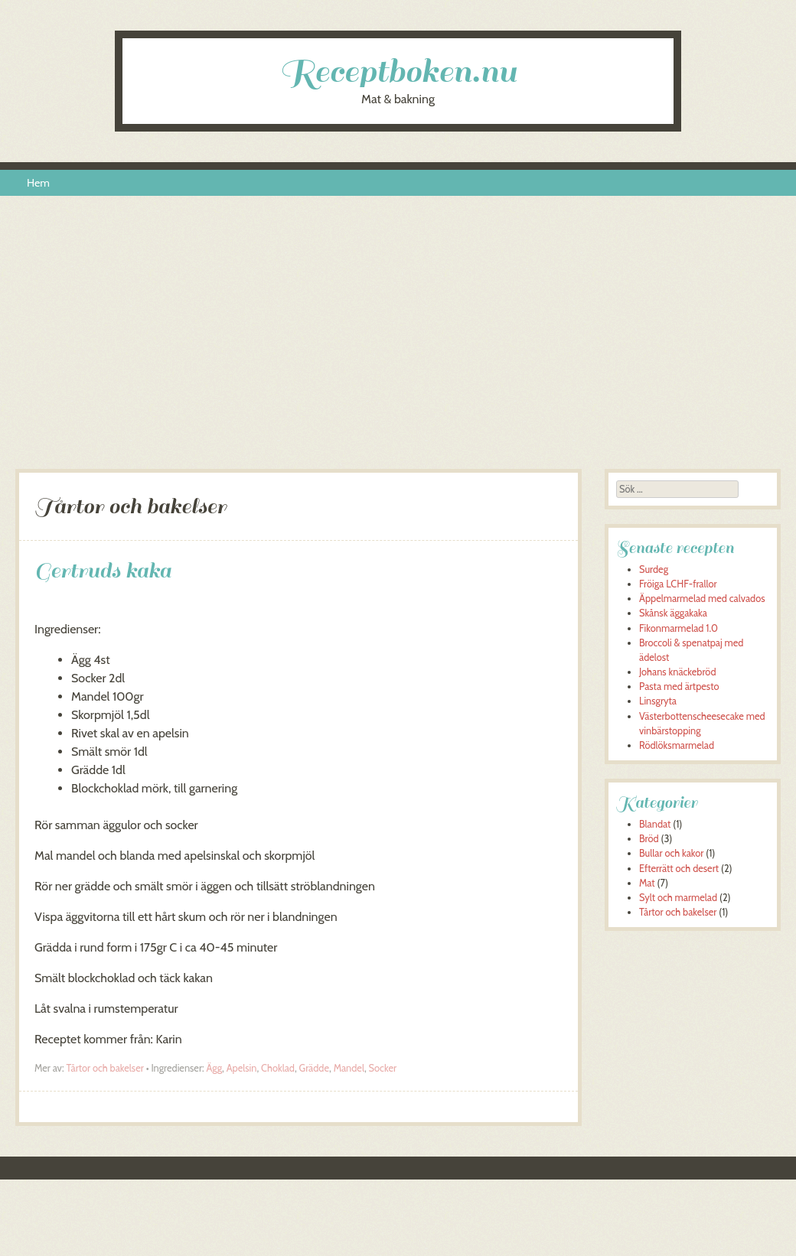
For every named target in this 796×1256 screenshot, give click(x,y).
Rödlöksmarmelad (676, 745)
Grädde (314, 1068)
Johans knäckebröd (677, 672)
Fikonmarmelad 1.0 (678, 628)
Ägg (215, 1068)
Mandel (349, 1068)
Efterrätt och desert (679, 868)
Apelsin (242, 1068)
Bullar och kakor (671, 853)
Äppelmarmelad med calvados (702, 598)
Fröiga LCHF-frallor (678, 584)
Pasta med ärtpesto (679, 686)
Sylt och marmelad (678, 897)
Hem (38, 183)
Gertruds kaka (102, 570)
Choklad (278, 1068)
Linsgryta (658, 701)
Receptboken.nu (398, 71)
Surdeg (653, 569)
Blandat (654, 824)
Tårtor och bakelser (104, 1068)
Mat (647, 883)
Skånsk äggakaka (673, 613)
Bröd (649, 838)
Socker (382, 1068)
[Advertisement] (398, 339)
